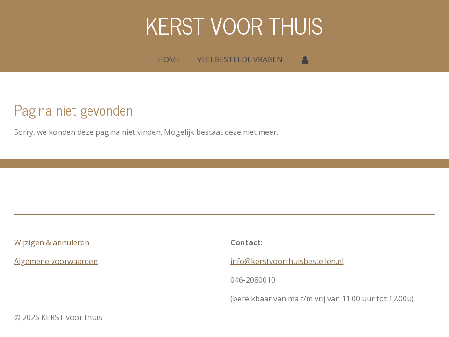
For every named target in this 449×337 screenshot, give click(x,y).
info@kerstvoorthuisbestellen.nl (287, 261)
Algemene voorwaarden (56, 261)
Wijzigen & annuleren (51, 242)
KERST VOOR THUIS (234, 25)
